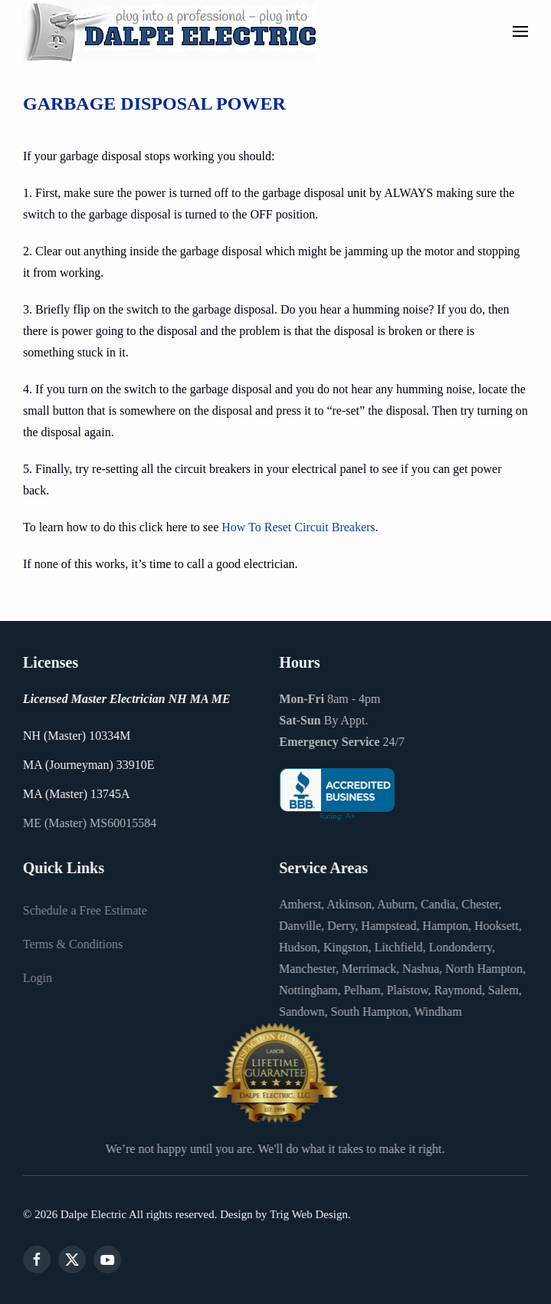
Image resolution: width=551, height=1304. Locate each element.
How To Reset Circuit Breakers (298, 527)
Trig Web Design (307, 1214)
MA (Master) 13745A (75, 793)
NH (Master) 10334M (75, 735)
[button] (520, 31)
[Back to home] (169, 31)
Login (36, 977)
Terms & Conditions (71, 944)
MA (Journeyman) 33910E (87, 764)
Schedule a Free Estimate (83, 910)
